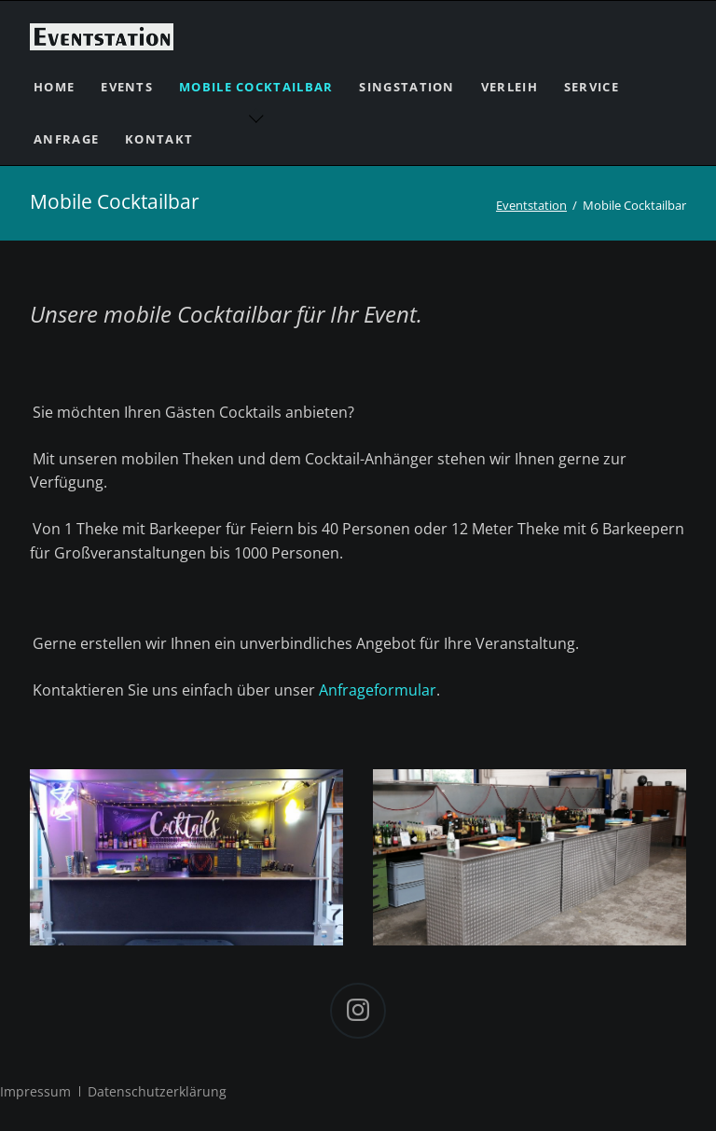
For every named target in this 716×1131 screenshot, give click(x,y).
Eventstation (531, 205)
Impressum (35, 1091)
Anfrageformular (377, 690)
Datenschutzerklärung (157, 1091)
